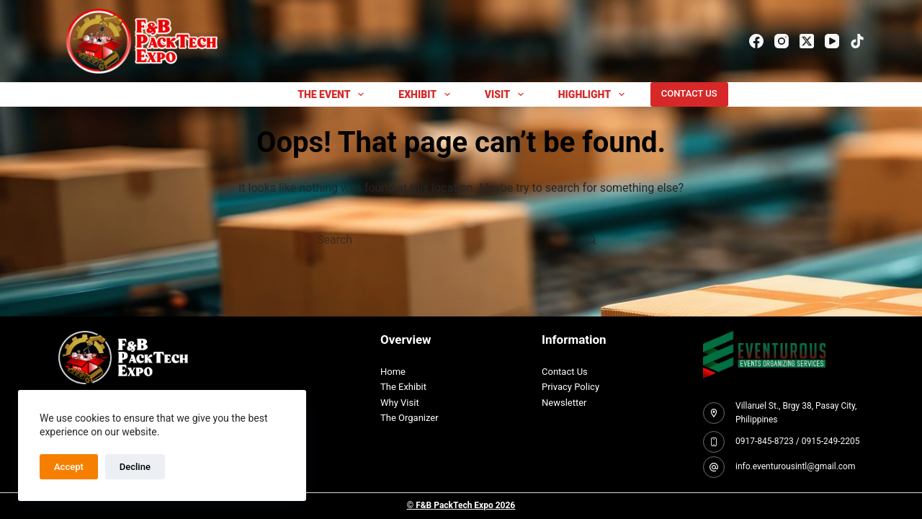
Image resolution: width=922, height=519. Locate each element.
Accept (69, 466)
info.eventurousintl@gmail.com (795, 466)
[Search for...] (446, 240)
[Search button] (590, 240)
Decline (135, 466)
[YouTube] (832, 41)
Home (393, 371)
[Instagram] (781, 41)
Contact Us (565, 371)
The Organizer (409, 417)
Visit (507, 94)
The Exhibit (403, 386)
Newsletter (564, 402)
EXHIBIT (427, 94)
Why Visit (399, 402)
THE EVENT (333, 94)
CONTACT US (689, 93)
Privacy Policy (570, 386)
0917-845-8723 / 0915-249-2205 (797, 441)
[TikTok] (857, 41)
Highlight (594, 94)
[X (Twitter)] (807, 41)
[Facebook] (756, 41)
